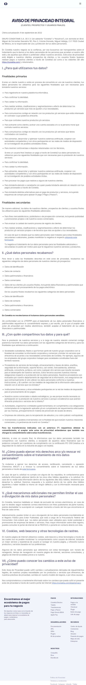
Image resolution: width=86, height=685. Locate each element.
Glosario (73, 634)
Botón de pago (76, 612)
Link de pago (75, 614)
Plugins (53, 634)
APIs (52, 629)
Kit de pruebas (56, 636)
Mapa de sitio (75, 639)
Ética (52, 655)
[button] (80, 3)
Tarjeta (53, 605)
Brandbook (54, 658)
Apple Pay (54, 615)
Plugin (73, 609)
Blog (72, 631)
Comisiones (74, 629)
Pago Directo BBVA (57, 612)
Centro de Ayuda (76, 626)
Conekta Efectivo (56, 602)
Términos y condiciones (58, 681)
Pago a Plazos (55, 610)
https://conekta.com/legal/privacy (66, 583)
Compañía (54, 653)
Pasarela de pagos (77, 636)
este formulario (28, 469)
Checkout (74, 607)
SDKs (52, 631)
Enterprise (74, 641)
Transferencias (56, 607)
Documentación (56, 626)
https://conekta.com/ (11, 62)
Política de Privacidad (57, 677)
